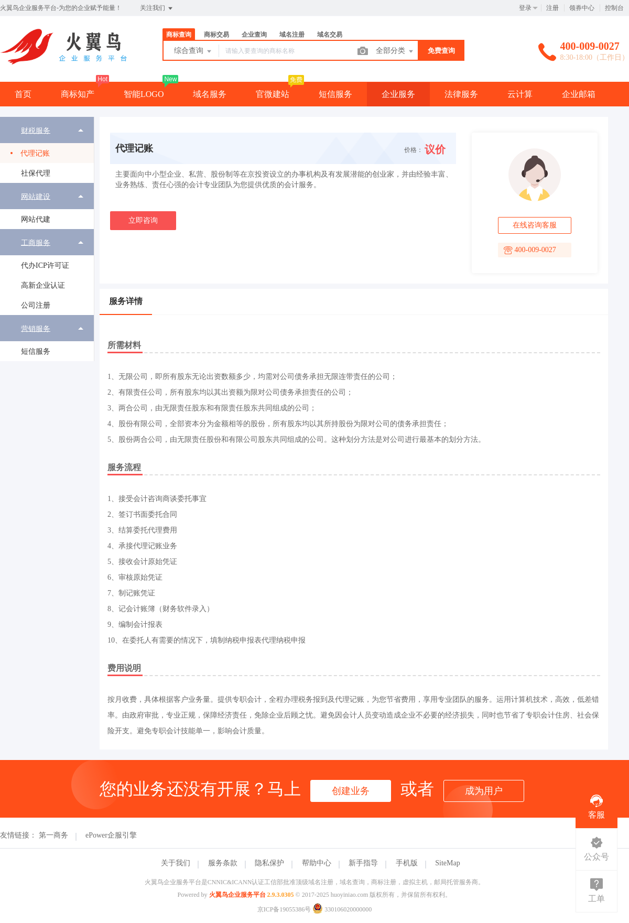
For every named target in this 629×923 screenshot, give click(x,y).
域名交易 (329, 34)
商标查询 (178, 34)
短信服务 (35, 351)
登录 (525, 8)
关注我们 (157, 8)
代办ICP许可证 (45, 265)
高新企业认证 (43, 285)
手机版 (407, 863)
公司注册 (35, 305)
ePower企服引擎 (111, 835)
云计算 (520, 94)
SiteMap (447, 863)
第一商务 (53, 835)
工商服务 (35, 242)
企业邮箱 (578, 94)
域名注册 (292, 34)
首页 (23, 94)
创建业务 (351, 791)
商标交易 (216, 34)
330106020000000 (342, 909)
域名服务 (209, 94)
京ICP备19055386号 (284, 909)
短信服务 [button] (335, 94)
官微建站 (272, 94)
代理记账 (35, 153)
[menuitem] (47, 150)
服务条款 (222, 863)
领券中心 (581, 8)
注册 (552, 8)
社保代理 (35, 173)
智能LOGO (144, 94)
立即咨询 (143, 220)
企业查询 (254, 34)
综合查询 (193, 51)
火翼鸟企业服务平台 (237, 894)
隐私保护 (269, 863)
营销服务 (35, 328)
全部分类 (395, 51)
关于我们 (175, 863)
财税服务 (35, 130)
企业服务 (398, 94)
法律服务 (461, 94)
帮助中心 (316, 863)
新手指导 (363, 863)
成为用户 (484, 791)
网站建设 (35, 196)
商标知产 (77, 94)
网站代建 (35, 219)
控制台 (614, 8)
